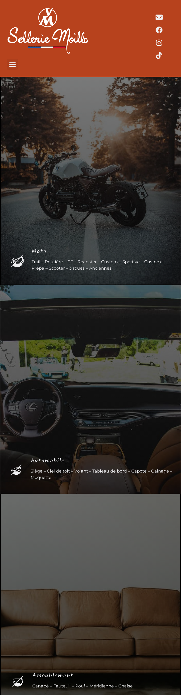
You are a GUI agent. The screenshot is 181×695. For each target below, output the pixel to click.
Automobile (48, 461)
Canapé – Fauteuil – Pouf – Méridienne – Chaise (82, 686)
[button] (12, 64)
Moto (39, 252)
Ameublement (53, 676)
